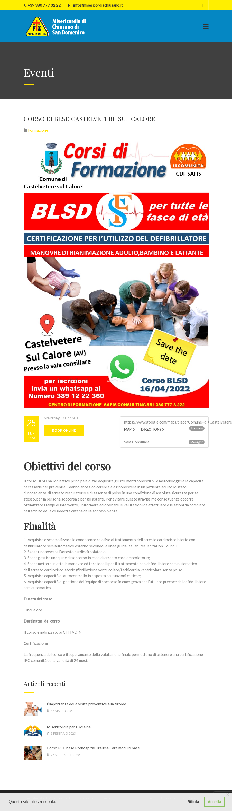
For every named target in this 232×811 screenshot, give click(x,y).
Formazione (38, 130)
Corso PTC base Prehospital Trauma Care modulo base (93, 748)
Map (128, 429)
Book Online (64, 430)
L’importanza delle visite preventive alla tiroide (86, 704)
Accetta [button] (214, 802)
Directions (151, 429)
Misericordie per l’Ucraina (69, 726)
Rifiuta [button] (193, 802)
